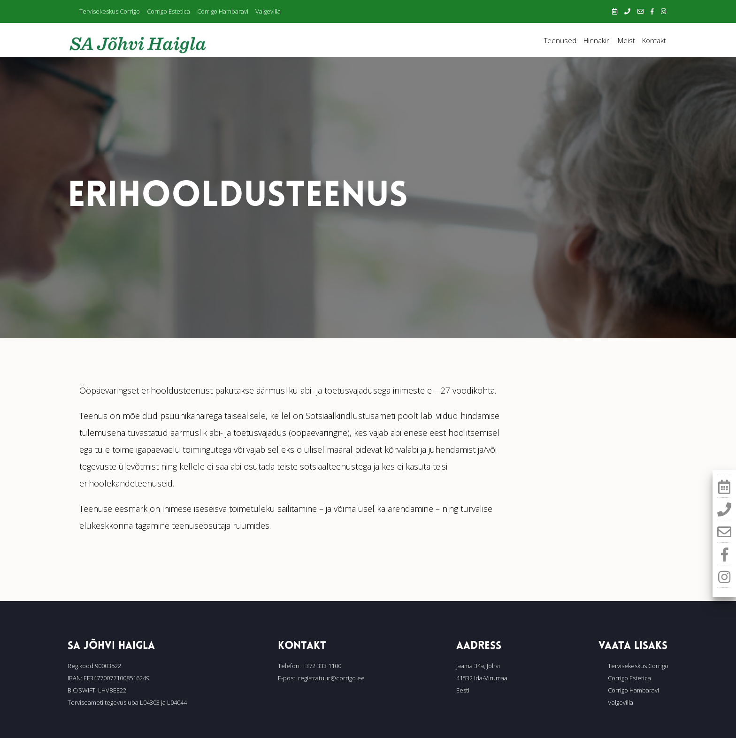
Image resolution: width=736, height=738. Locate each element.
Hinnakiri (597, 40)
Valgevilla (268, 11)
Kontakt (654, 40)
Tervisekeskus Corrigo (109, 11)
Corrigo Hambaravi (222, 11)
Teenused (560, 40)
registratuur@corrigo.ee (331, 678)
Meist (626, 40)
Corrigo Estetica (168, 11)
